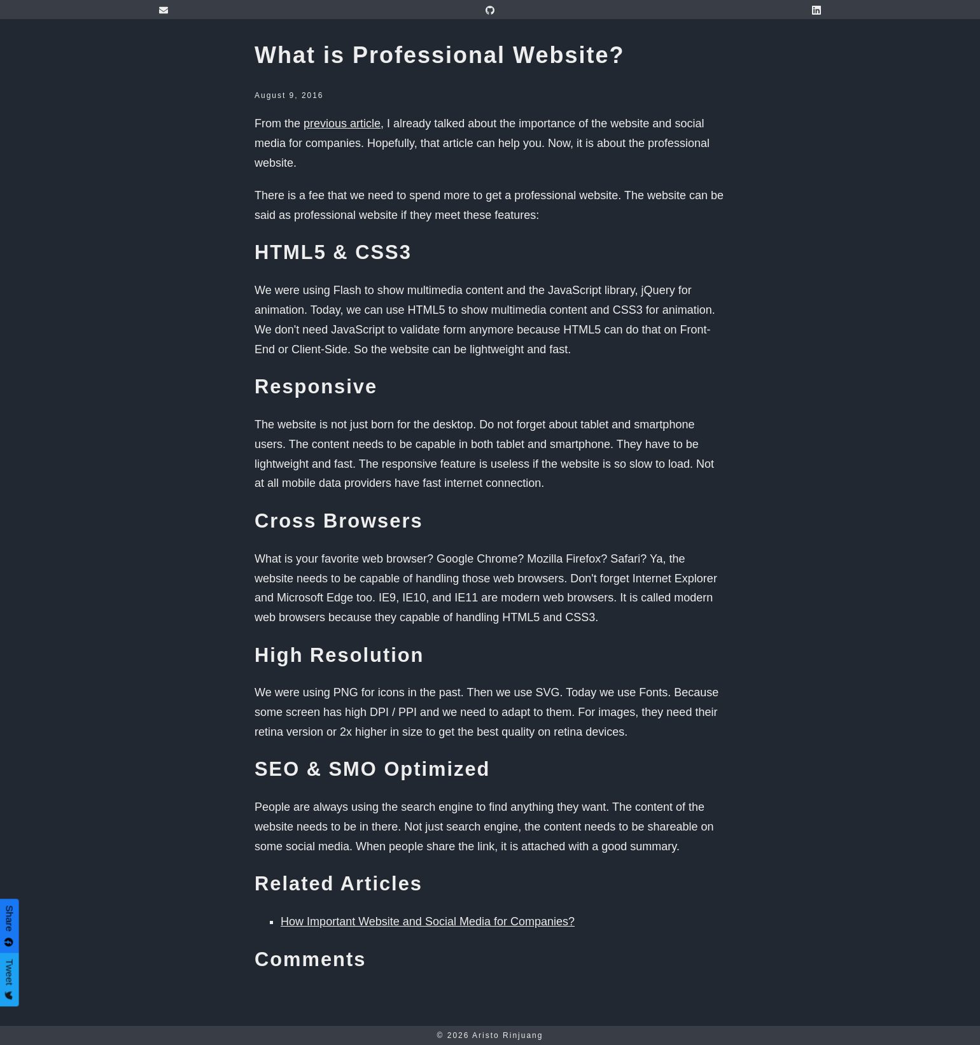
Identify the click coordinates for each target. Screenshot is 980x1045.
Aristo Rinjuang (507, 1035)
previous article (342, 123)
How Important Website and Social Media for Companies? (428, 921)
